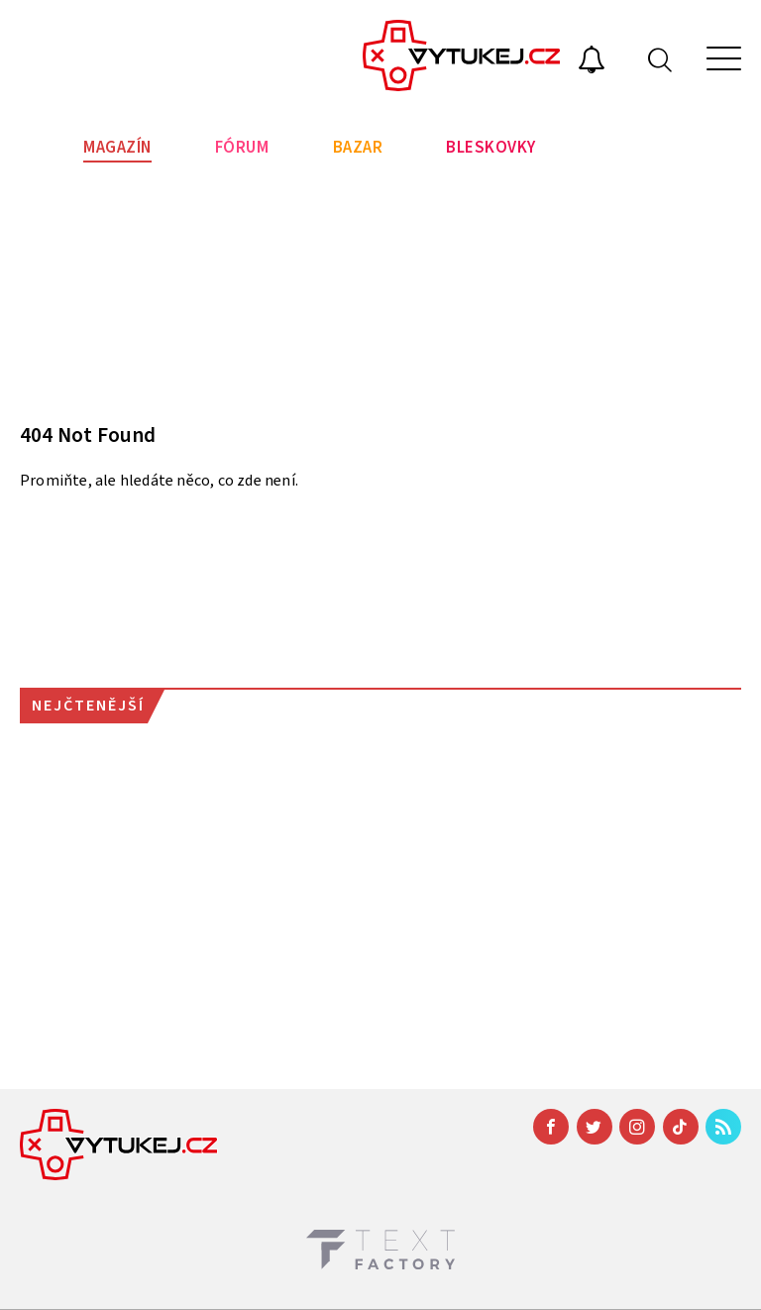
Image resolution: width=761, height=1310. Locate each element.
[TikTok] (681, 1127)
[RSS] (723, 1127)
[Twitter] (594, 1127)
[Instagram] (637, 1127)
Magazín (117, 148)
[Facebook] (551, 1127)
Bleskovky (491, 148)
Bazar (358, 148)
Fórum (242, 148)
